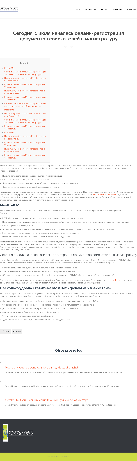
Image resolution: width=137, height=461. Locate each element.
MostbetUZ (9, 68)
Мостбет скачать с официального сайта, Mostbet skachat (41, 367)
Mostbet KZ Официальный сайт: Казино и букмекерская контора (46, 400)
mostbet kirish (117, 280)
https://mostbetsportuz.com (105, 195)
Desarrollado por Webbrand (79, 457)
